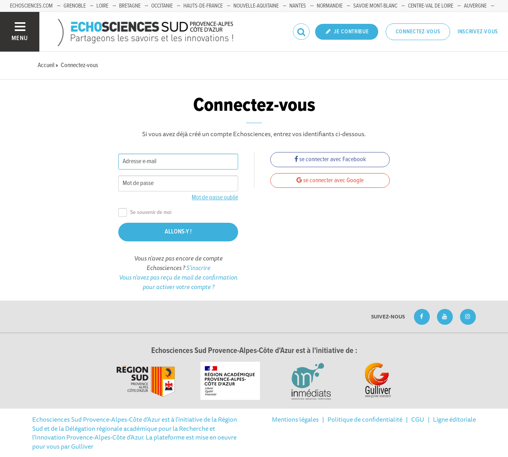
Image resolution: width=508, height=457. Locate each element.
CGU (417, 419)
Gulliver (82, 446)
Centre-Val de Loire (430, 6)
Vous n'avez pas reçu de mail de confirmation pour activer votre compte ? (178, 282)
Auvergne (475, 6)
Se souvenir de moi (144, 212)
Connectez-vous (418, 31)
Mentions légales (295, 419)
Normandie (330, 6)
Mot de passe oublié (215, 197)
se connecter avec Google (330, 180)
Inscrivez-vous (478, 31)
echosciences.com (31, 6)
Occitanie (162, 6)
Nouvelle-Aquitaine (256, 6)
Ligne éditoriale (454, 419)
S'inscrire (198, 267)
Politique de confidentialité (364, 419)
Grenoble (75, 6)
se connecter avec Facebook (330, 159)
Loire (102, 6)
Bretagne (129, 6)
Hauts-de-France (203, 6)
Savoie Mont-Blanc (375, 6)
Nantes (297, 6)
